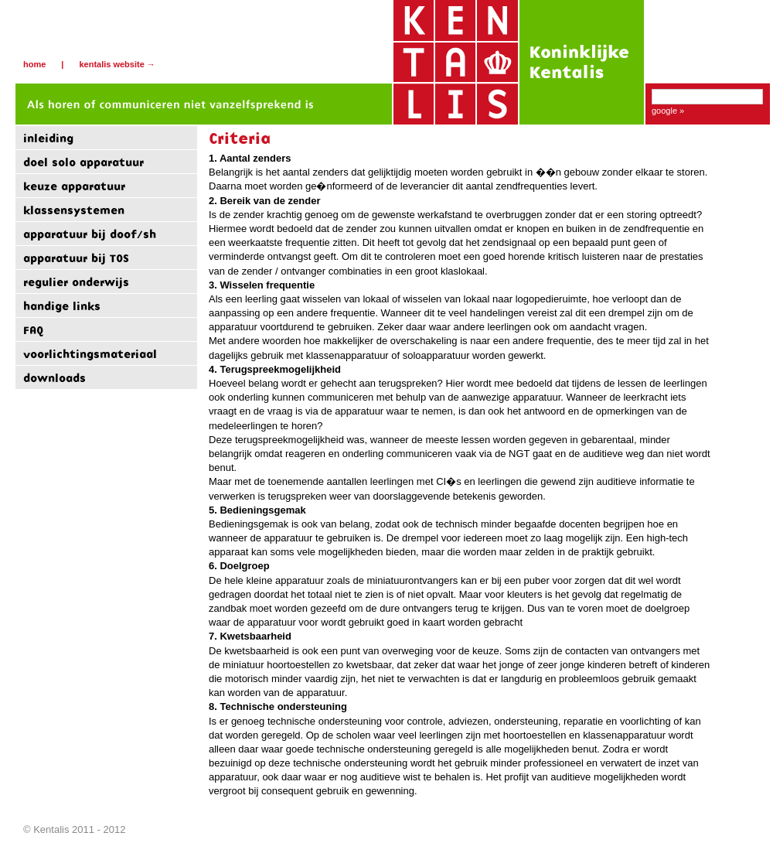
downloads (54, 377)
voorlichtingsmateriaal (90, 353)
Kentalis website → (117, 64)
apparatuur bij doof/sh (89, 234)
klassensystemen (73, 210)
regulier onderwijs (76, 282)
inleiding (48, 138)
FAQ (33, 329)
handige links (61, 306)
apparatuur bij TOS (76, 258)
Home (34, 64)
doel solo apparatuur (83, 162)
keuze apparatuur (74, 186)
